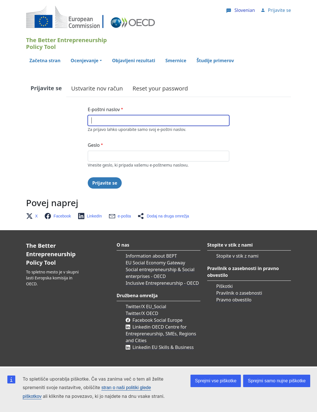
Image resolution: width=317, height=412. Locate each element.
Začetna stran (45, 60)
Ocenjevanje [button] (84, 60)
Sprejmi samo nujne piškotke (277, 380)
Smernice (175, 60)
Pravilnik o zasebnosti (239, 293)
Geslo (94, 145)
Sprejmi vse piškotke (216, 380)
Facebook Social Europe (157, 320)
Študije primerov (215, 60)
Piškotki (224, 286)
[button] (33, 216)
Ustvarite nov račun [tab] (97, 88)
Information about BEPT (151, 256)
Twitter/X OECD (142, 313)
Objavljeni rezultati (133, 60)
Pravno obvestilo (234, 300)
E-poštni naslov (104, 109)
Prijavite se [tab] (46, 88)
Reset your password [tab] (160, 88)
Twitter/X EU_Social (146, 306)
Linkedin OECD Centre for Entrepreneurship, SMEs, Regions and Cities (161, 334)
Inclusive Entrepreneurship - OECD (162, 283)
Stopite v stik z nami (237, 256)
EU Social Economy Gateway (155, 263)
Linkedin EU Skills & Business (163, 347)
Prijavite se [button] (279, 10)
